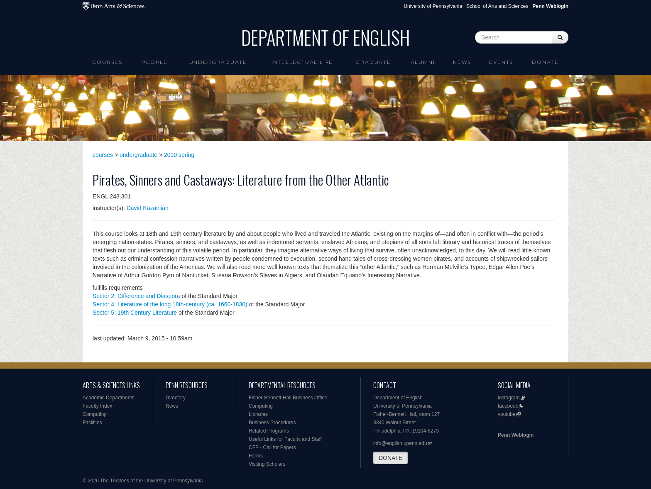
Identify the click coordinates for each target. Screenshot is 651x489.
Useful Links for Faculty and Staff (285, 439)
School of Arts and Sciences (497, 6)
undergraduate (138, 155)
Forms (256, 456)
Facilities (92, 422)
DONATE (390, 458)
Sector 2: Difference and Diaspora (136, 296)
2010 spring (179, 155)
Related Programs (269, 431)
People (155, 62)
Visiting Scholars (267, 464)
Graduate (373, 62)
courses (103, 155)
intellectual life (302, 62)
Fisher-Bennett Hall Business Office (288, 398)
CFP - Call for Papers (272, 447)
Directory (176, 398)
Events (501, 62)
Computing (95, 414)
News (462, 62)
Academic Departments (109, 398)
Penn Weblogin (516, 435)
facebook (508, 406)
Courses (107, 62)
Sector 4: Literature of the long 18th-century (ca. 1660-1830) (170, 304)
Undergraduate (218, 62)
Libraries (258, 414)
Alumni (423, 62)
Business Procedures (272, 422)
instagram (509, 398)
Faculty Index (97, 406)
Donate (545, 62)
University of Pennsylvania (433, 6)
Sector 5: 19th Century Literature (135, 312)
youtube (507, 414)
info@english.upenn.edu (400, 443)
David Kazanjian (148, 208)
